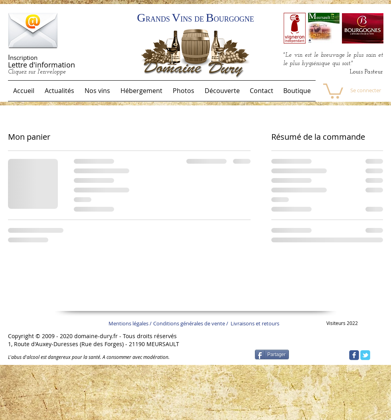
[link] (333, 90)
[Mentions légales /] (132, 323)
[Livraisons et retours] (257, 323)
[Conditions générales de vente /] (195, 323)
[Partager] (272, 354)
